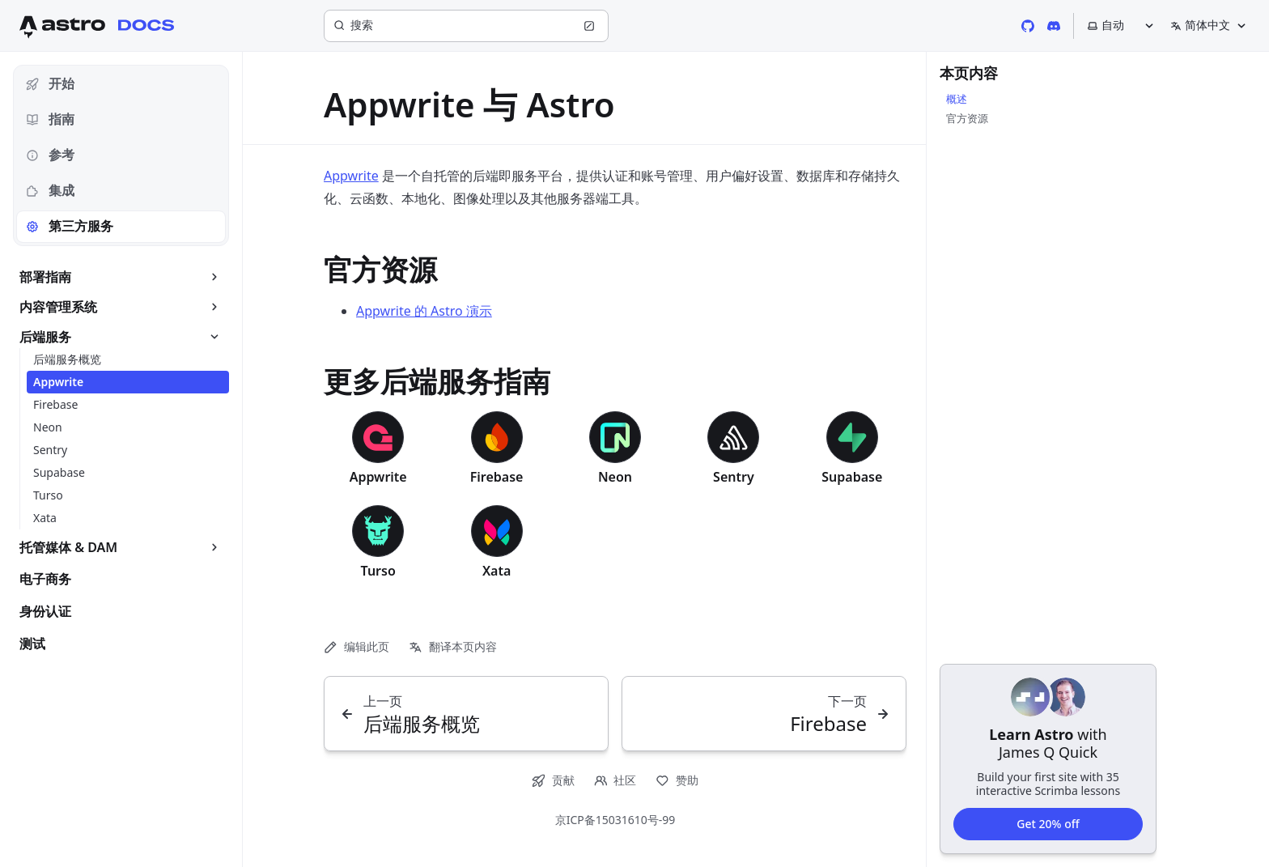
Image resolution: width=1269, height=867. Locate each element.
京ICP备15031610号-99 (615, 819)
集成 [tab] (50, 190)
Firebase (497, 477)
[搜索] (466, 26)
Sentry (733, 477)
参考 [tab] (50, 155)
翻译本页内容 (453, 646)
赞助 (677, 780)
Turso (378, 571)
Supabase (851, 477)
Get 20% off (1047, 823)
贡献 (553, 780)
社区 (615, 780)
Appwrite (351, 176)
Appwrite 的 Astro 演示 (424, 311)
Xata (496, 571)
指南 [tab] (50, 119)
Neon (615, 477)
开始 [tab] (50, 83)
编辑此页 (356, 646)
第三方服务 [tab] (69, 226)
